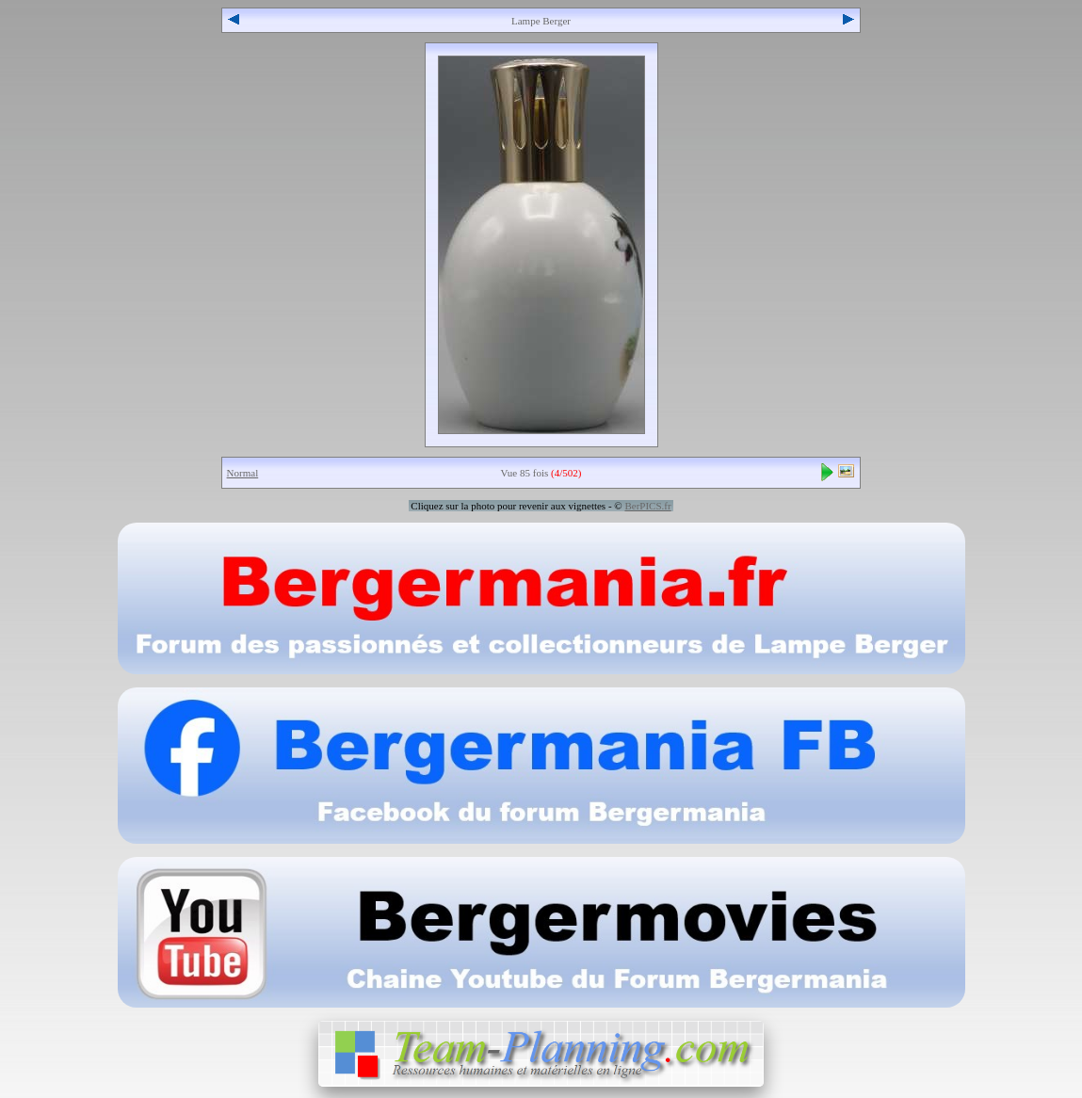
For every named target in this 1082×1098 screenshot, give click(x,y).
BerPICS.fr (647, 505)
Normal (243, 472)
